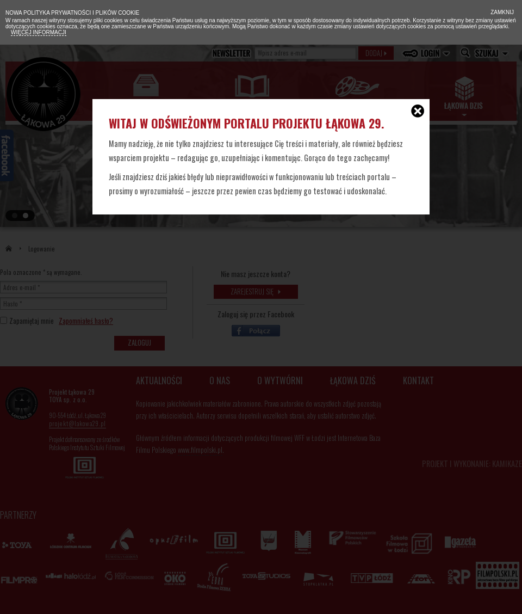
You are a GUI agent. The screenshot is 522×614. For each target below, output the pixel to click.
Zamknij (501, 12)
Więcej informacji (38, 32)
